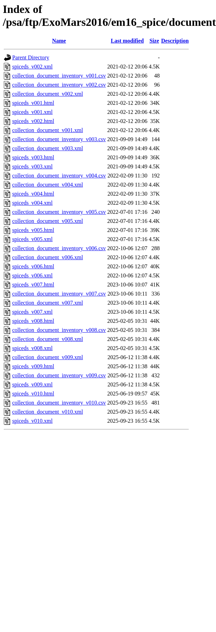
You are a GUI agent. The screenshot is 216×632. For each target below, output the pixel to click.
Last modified (127, 41)
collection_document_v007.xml (47, 303)
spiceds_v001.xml (32, 112)
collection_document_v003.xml (47, 148)
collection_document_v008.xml (47, 339)
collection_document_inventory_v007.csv (59, 294)
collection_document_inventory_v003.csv (59, 139)
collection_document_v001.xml (47, 130)
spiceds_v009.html (33, 366)
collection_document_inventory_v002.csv (59, 85)
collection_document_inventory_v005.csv (59, 212)
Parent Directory (30, 57)
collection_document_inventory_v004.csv (59, 176)
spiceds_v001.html (33, 103)
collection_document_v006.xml (47, 257)
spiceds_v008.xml (32, 348)
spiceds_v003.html (33, 157)
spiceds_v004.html (33, 194)
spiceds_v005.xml (32, 239)
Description (175, 41)
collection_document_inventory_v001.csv (59, 76)
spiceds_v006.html (33, 266)
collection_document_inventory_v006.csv (59, 248)
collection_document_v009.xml (47, 357)
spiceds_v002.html (33, 121)
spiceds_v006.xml (32, 275)
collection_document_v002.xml (47, 94)
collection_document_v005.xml (47, 221)
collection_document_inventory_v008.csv (59, 330)
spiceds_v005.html (33, 230)
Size (154, 41)
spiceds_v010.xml (32, 421)
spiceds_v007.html (33, 285)
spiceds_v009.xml (32, 384)
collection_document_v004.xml (47, 185)
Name (59, 41)
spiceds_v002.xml (32, 67)
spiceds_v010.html (33, 394)
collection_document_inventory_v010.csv (59, 403)
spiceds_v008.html (33, 321)
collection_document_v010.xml (47, 412)
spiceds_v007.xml (32, 312)
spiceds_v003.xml (32, 166)
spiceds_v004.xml (32, 203)
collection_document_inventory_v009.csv (59, 375)
